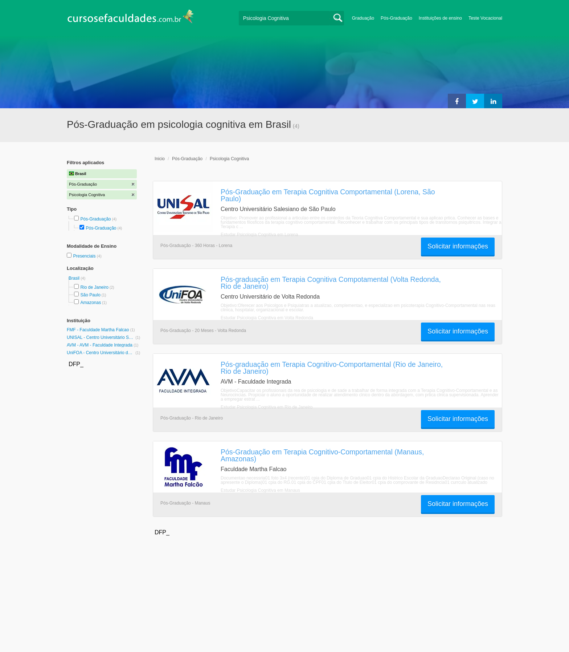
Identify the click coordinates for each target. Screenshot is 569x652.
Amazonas (90, 302)
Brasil (75, 278)
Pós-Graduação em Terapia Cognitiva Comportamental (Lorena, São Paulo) (328, 195)
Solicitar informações (457, 246)
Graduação (363, 18)
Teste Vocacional (485, 18)
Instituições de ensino (440, 18)
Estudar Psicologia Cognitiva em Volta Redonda (267, 317)
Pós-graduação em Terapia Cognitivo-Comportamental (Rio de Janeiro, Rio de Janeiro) (332, 367)
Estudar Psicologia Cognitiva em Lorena (259, 234)
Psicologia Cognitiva (229, 158)
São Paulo (90, 294)
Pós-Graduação (396, 18)
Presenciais (85, 256)
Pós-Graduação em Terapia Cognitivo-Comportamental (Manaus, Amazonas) (322, 455)
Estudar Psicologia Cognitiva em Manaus (260, 490)
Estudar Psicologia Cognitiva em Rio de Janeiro (266, 407)
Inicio (160, 158)
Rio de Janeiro (94, 287)
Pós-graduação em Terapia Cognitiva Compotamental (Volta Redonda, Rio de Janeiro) (331, 282)
